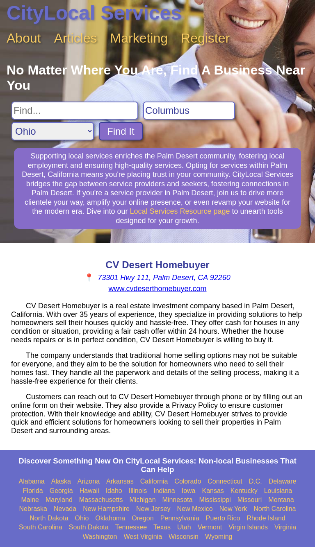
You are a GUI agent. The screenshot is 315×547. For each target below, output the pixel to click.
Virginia (285, 527)
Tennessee (131, 527)
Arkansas (120, 481)
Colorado (187, 481)
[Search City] (189, 111)
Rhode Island (266, 518)
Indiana (164, 490)
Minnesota (177, 499)
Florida (33, 490)
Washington (99, 536)
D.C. (255, 481)
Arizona (89, 481)
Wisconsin (184, 536)
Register (205, 38)
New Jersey (153, 508)
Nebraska (33, 508)
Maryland (59, 499)
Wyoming (219, 536)
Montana (281, 499)
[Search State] (52, 131)
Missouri (249, 499)
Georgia (61, 490)
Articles (75, 38)
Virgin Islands (248, 527)
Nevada (65, 508)
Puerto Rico (223, 518)
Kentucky (244, 490)
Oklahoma (110, 518)
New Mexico (195, 508)
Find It (121, 131)
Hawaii (89, 490)
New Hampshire (106, 508)
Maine (30, 499)
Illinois (138, 490)
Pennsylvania (179, 518)
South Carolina (40, 527)
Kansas (213, 490)
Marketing (139, 38)
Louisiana (278, 490)
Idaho (114, 490)
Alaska (61, 481)
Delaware (283, 481)
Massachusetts (101, 499)
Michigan (143, 499)
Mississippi (215, 499)
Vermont (210, 527)
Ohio (82, 518)
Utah (184, 527)
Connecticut (225, 481)
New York (233, 508)
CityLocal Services (94, 13)
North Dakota (49, 518)
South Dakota (89, 527)
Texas (162, 527)
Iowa (189, 490)
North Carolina (274, 508)
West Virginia (142, 536)
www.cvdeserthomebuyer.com (157, 289)
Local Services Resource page (180, 211)
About (24, 38)
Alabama (32, 481)
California (154, 481)
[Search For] (74, 111)
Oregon (142, 518)
